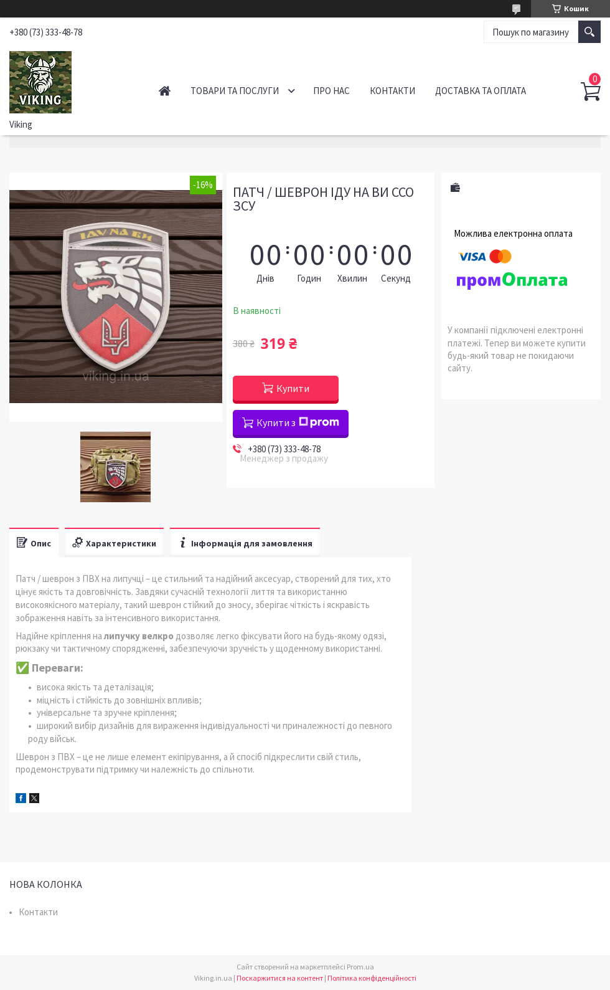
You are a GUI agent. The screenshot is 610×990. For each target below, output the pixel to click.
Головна (164, 90)
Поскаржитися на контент (280, 978)
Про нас (331, 91)
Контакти (392, 91)
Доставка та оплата (480, 91)
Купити (292, 388)
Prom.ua (360, 966)
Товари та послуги (234, 91)
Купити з (297, 422)
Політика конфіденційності (371, 978)
